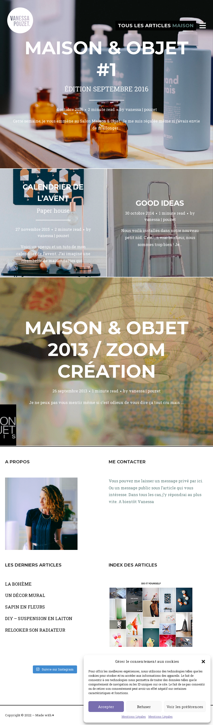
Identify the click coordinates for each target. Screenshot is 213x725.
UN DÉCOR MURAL (25, 595)
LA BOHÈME (18, 584)
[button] (203, 661)
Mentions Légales (133, 716)
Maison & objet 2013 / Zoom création (107, 349)
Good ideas (160, 203)
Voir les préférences (185, 706)
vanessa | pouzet (141, 109)
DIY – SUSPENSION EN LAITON (38, 618)
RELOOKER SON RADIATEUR (35, 630)
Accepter (106, 706)
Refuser (144, 706)
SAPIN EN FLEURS (25, 607)
